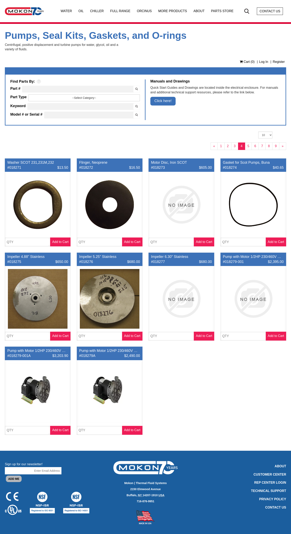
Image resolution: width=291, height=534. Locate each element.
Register (279, 61)
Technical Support (268, 491)
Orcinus (144, 11)
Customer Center (270, 474)
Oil (81, 11)
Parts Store (222, 11)
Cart (247, 61)
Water (66, 11)
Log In (263, 61)
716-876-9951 (145, 501)
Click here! (163, 101)
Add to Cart (60, 242)
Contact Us (269, 11)
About (199, 11)
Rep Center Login (270, 482)
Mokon (128, 483)
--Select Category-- (84, 97)
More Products (172, 11)
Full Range (120, 11)
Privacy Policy (272, 499)
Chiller (97, 11)
